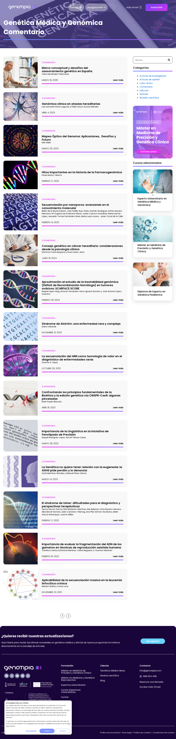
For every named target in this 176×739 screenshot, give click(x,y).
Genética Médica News (112, 670)
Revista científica (109, 675)
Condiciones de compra (164, 732)
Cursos (64, 697)
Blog (102, 680)
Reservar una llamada (151, 682)
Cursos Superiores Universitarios (71, 691)
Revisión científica (149, 97)
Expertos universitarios (73, 685)
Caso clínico (146, 83)
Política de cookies (142, 732)
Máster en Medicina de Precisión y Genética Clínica (151, 248)
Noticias (144, 94)
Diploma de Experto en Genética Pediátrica (151, 293)
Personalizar (31, 731)
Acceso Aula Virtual (150, 686)
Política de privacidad (110, 732)
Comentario (48, 62)
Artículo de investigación (153, 76)
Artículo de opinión (150, 79)
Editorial (144, 90)
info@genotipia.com (150, 670)
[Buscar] (169, 60)
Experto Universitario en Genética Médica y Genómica (152, 202)
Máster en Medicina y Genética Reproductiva (78, 679)
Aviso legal (127, 732)
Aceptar (47, 731)
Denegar (63, 731)
